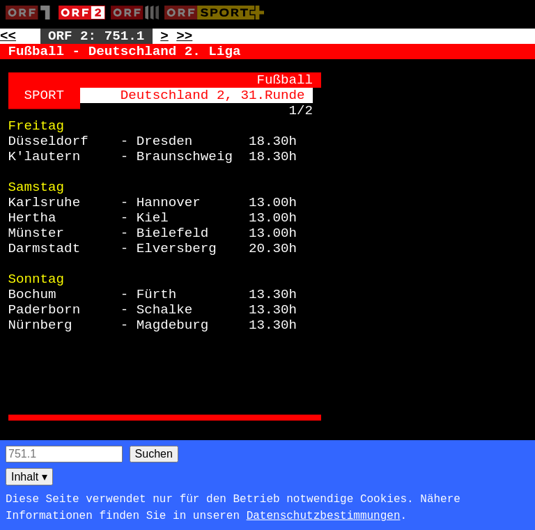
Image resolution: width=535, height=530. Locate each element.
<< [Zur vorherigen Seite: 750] (8, 36)
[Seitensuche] (64, 454)
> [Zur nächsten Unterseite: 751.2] (164, 36)
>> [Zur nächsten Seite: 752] (184, 36)
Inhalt (29, 477)
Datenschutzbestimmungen (324, 516)
